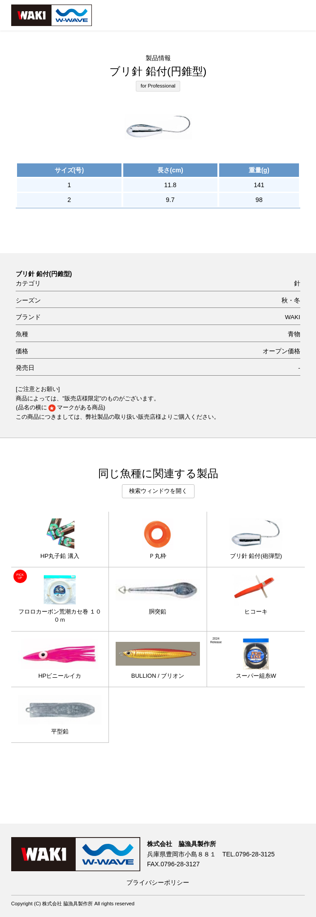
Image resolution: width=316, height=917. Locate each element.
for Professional (158, 85)
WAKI (292, 317)
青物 (294, 334)
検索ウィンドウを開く (158, 491)
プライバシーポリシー (157, 882)
